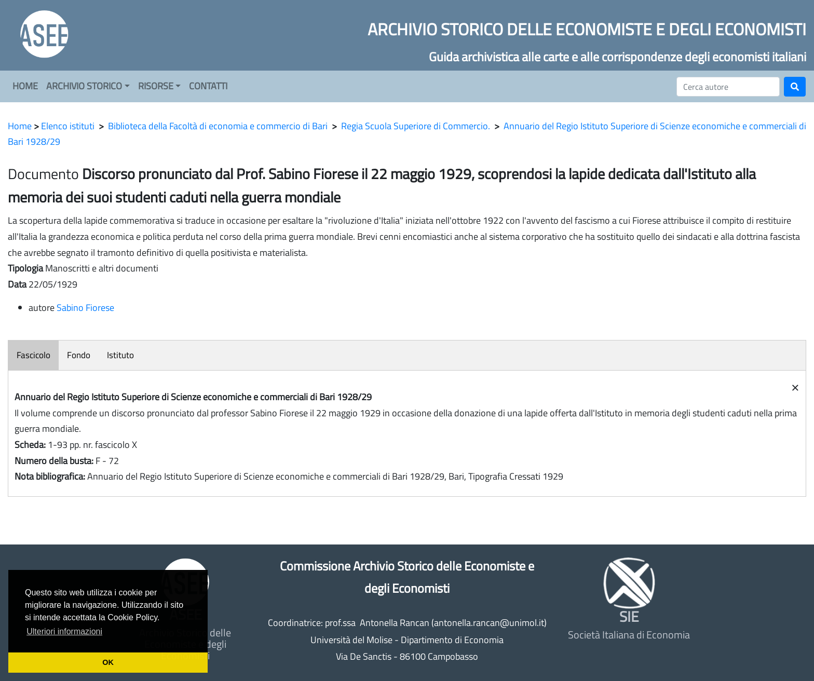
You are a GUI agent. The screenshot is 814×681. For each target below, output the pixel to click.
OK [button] (108, 662)
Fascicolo (33, 355)
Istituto (120, 355)
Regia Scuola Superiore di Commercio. (415, 126)
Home (20, 126)
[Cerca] (728, 87)
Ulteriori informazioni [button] (64, 631)
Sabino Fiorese (85, 308)
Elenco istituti (67, 126)
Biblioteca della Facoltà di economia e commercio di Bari (218, 126)
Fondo (78, 355)
